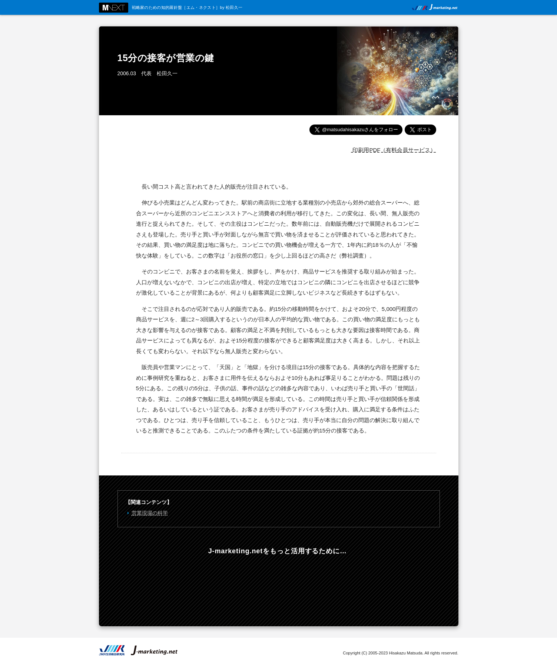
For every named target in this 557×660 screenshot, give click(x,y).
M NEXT (113, 8)
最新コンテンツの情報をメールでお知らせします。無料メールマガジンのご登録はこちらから (169, 585)
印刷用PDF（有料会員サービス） (393, 150)
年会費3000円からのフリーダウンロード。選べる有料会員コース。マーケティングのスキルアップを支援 (278, 585)
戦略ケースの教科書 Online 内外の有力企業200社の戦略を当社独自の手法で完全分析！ (386, 585)
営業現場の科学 (150, 513)
